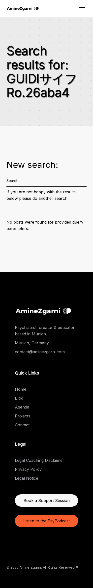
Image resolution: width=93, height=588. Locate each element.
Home (20, 389)
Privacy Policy (28, 469)
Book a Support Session (47, 500)
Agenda (22, 407)
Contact (22, 424)
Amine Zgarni (30, 567)
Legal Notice (26, 478)
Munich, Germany (32, 342)
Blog (19, 398)
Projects (22, 415)
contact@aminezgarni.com (40, 351)
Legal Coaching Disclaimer (39, 460)
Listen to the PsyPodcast (46, 520)
